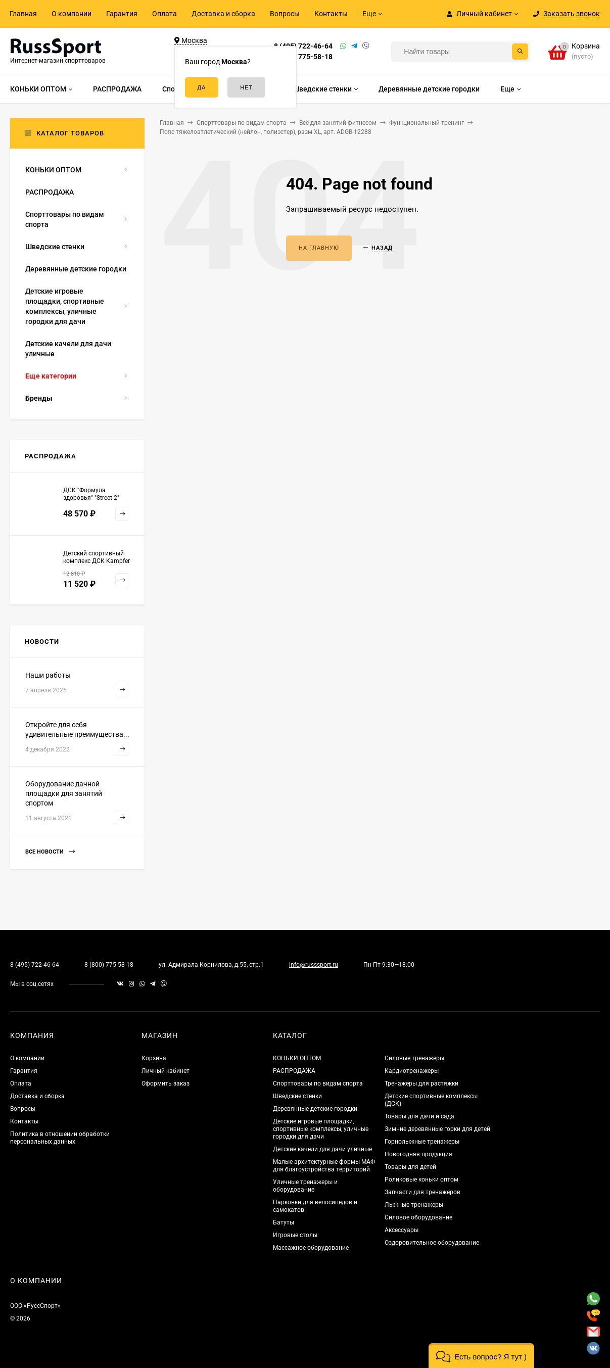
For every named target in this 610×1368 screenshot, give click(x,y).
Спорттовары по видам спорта (318, 1083)
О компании (71, 14)
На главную (319, 248)
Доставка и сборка (223, 14)
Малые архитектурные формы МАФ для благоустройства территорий (324, 1165)
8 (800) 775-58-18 (303, 57)
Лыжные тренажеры (414, 1204)
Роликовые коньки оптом (421, 1179)
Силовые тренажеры (414, 1058)
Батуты (283, 1222)
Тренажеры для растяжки (421, 1083)
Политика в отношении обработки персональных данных (60, 1137)
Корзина (154, 1058)
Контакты (331, 14)
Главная (23, 14)
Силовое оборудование (418, 1217)
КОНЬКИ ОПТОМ (297, 1058)
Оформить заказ (166, 1083)
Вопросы (285, 14)
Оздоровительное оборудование (432, 1242)
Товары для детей (410, 1166)
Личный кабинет (166, 1070)
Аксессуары (401, 1230)
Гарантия (121, 14)
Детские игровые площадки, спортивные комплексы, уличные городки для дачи (320, 1129)
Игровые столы (295, 1235)
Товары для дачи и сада (419, 1116)
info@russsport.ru (313, 964)
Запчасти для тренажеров (422, 1192)
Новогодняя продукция (418, 1154)
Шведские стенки (297, 1096)
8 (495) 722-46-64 (303, 46)
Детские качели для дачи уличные (322, 1149)
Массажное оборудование (311, 1247)
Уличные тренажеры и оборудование (305, 1185)
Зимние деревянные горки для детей (437, 1129)
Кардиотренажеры (412, 1070)
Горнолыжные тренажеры (422, 1141)
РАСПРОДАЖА (294, 1070)
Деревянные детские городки (315, 1108)
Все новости (50, 851)
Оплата (164, 14)
